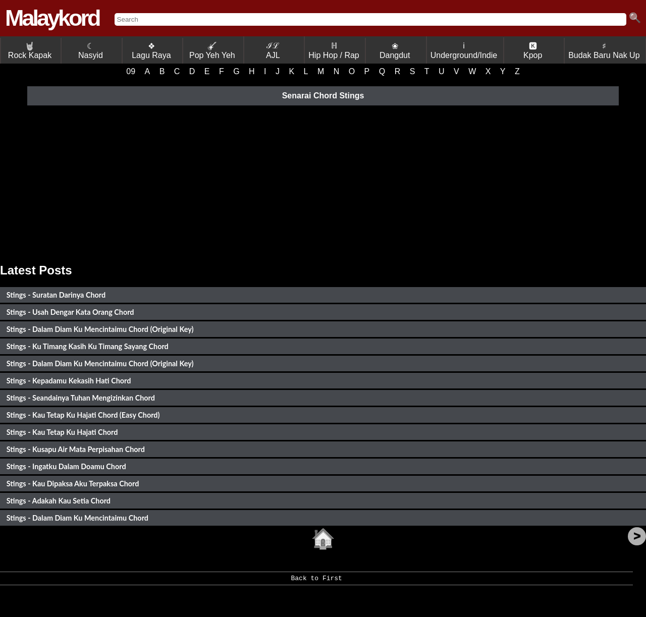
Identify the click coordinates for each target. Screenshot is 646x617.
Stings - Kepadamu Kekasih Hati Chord (69, 380)
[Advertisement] (323, 182)
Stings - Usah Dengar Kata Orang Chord (70, 312)
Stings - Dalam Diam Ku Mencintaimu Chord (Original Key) (100, 329)
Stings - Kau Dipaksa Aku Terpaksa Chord (73, 483)
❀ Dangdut (395, 51)
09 (130, 71)
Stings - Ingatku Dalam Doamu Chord (66, 466)
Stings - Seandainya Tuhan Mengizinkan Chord (81, 398)
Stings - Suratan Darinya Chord (56, 295)
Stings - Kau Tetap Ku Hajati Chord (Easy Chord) (83, 415)
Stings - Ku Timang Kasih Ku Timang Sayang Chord (88, 346)
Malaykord (52, 18)
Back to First (316, 581)
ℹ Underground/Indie (464, 50)
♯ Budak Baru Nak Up (603, 51)
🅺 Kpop (532, 51)
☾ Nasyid (90, 51)
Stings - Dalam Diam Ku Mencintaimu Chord (77, 518)
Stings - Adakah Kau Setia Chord (59, 500)
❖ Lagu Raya (151, 51)
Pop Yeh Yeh (212, 51)
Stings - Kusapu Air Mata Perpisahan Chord (76, 449)
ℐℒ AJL (273, 50)
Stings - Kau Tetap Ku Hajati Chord (62, 432)
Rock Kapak (29, 51)
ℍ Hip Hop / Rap (333, 50)
